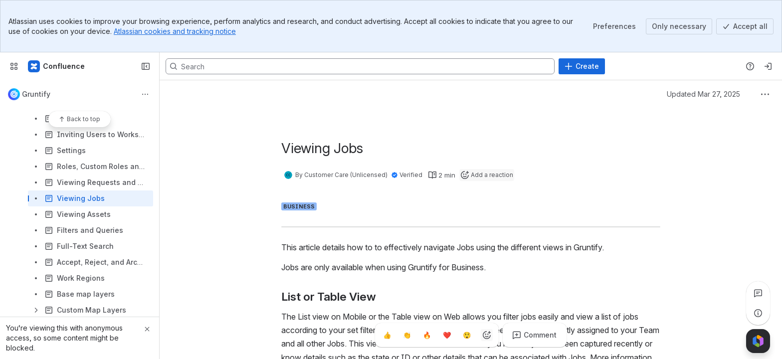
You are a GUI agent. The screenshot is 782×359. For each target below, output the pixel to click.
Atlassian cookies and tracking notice (175, 31)
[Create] (582, 66)
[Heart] (447, 335)
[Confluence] (57, 66)
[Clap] (407, 335)
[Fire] (427, 335)
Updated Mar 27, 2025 (703, 94)
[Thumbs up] (387, 335)
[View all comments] (758, 293)
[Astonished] (467, 335)
